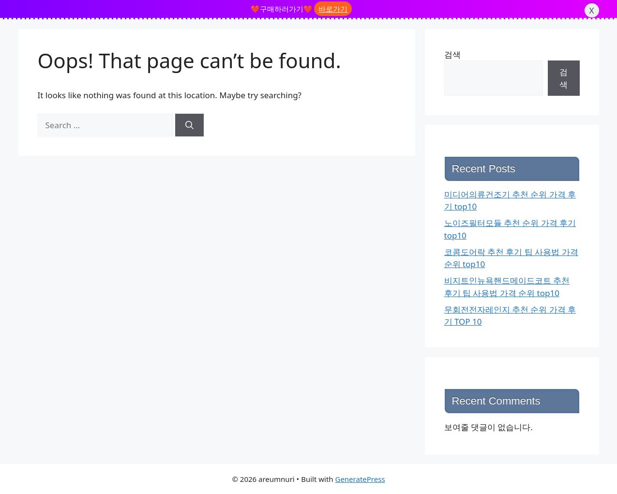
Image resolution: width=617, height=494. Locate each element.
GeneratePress (360, 479)
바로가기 (332, 9)
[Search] (189, 125)
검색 (452, 54)
